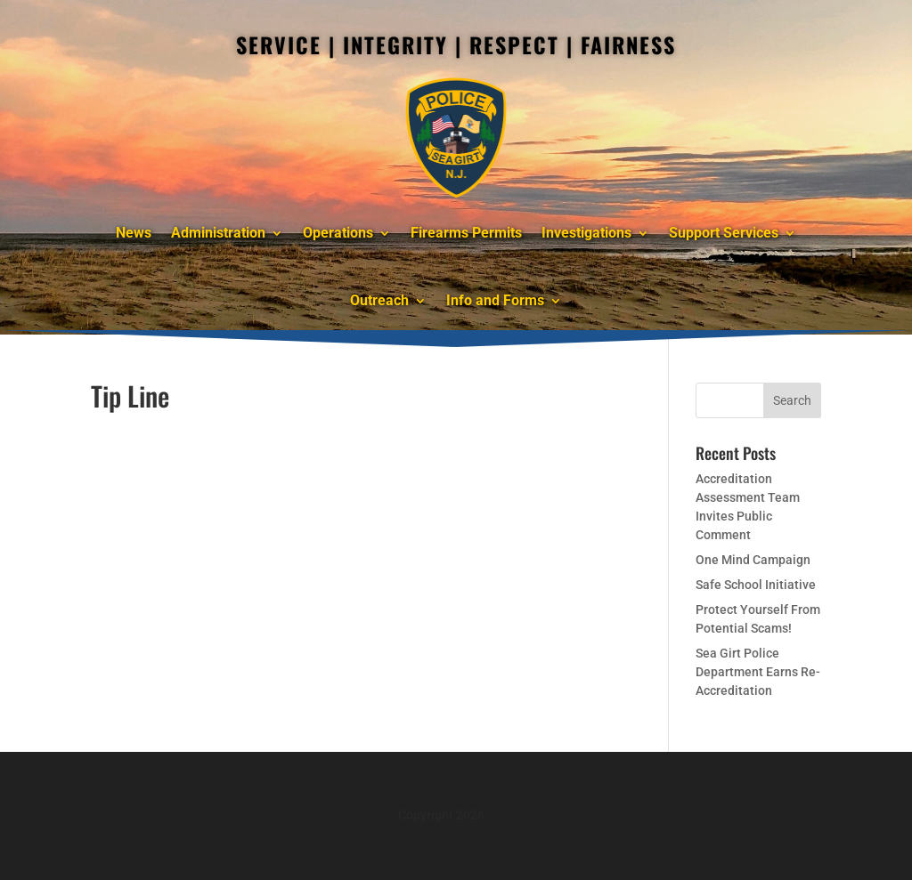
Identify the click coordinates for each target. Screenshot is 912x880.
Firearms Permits (466, 232)
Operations (338, 232)
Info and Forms (495, 300)
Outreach (379, 300)
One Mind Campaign (753, 560)
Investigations (586, 232)
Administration (218, 232)
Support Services (723, 232)
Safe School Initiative (756, 584)
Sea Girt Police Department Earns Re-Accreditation (758, 672)
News (133, 232)
